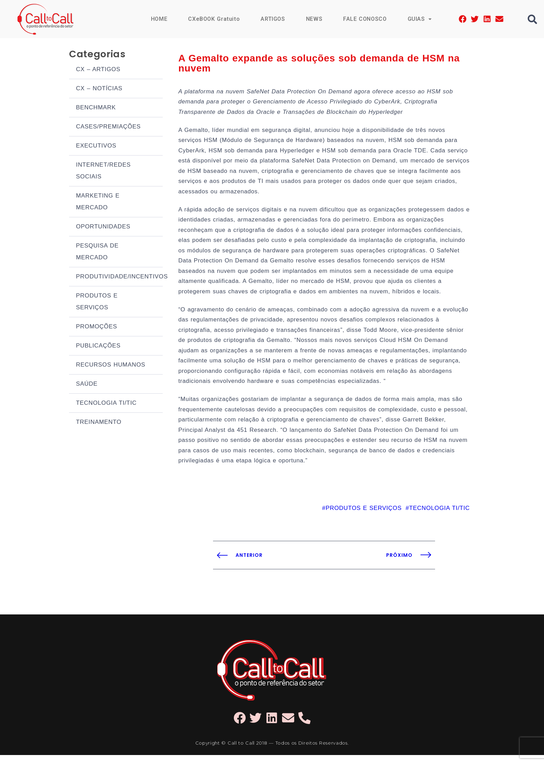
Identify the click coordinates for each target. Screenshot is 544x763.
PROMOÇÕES (96, 327)
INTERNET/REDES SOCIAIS (103, 171)
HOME (158, 19)
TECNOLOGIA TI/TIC (106, 403)
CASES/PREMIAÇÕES (108, 127)
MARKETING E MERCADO (98, 202)
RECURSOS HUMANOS (110, 365)
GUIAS (419, 19)
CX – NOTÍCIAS (99, 89)
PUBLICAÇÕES (98, 346)
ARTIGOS (272, 19)
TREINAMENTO (98, 422)
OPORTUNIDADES (103, 227)
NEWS (313, 19)
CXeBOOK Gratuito (213, 19)
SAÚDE (86, 384)
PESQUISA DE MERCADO (97, 252)
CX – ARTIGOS (98, 70)
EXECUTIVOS (96, 146)
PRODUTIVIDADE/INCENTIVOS (119, 277)
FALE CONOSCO (364, 19)
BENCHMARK (96, 108)
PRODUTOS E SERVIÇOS (97, 302)
